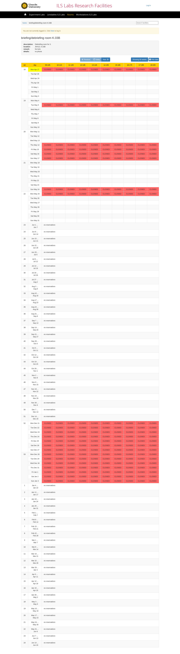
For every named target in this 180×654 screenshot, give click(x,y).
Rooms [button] (70, 14)
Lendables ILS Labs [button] (56, 14)
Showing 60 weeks (140, 59)
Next (106, 59)
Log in (148, 5)
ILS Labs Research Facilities (84, 5)
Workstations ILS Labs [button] (86, 14)
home (25, 23)
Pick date (153, 59)
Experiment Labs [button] (37, 14)
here (52, 31)
